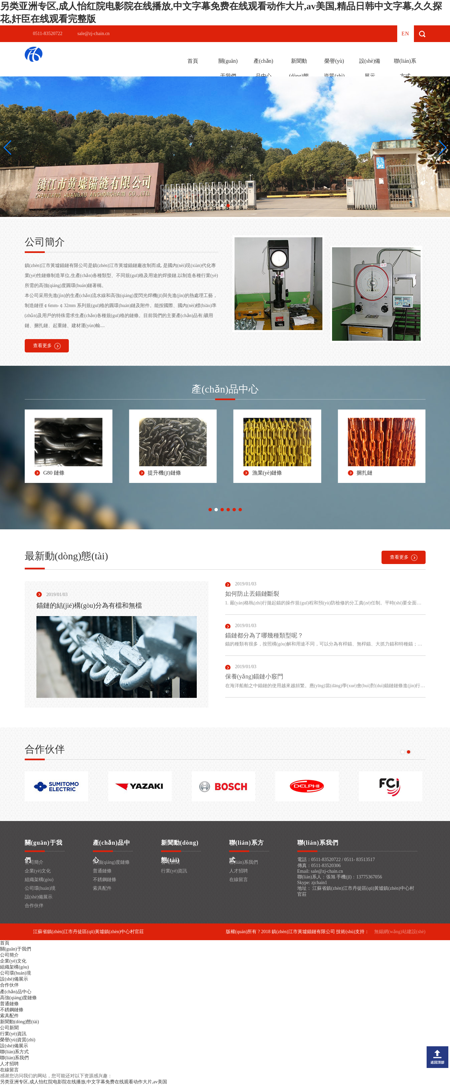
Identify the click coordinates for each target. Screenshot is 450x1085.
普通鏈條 (102, 870)
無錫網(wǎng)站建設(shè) (399, 931)
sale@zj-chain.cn (94, 33)
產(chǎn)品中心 (263, 68)
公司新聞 (9, 1027)
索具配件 (102, 888)
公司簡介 (34, 862)
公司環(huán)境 (40, 888)
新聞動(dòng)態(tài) (299, 76)
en (405, 33)
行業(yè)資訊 (174, 870)
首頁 (192, 61)
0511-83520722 (47, 33)
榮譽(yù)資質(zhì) (334, 68)
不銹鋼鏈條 (104, 879)
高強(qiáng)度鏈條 (111, 862)
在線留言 (238, 879)
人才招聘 (238, 870)
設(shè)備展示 (370, 68)
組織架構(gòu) (39, 879)
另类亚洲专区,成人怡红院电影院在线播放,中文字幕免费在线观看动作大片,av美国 (83, 1081)
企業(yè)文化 (38, 870)
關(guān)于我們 (228, 68)
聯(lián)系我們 (243, 862)
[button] (222, 205)
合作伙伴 (34, 905)
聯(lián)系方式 (405, 68)
